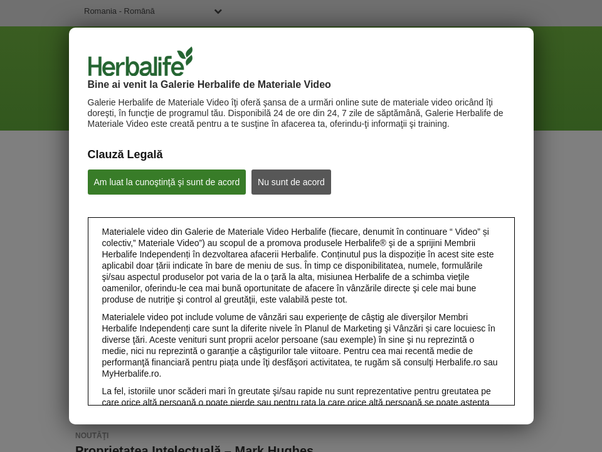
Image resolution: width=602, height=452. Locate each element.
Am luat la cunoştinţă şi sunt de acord (167, 182)
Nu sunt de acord (291, 182)
